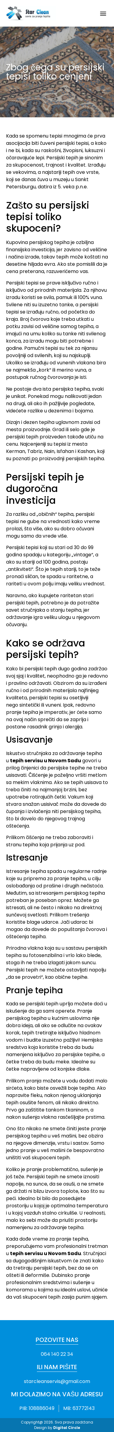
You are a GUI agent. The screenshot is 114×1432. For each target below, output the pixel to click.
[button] (103, 13)
